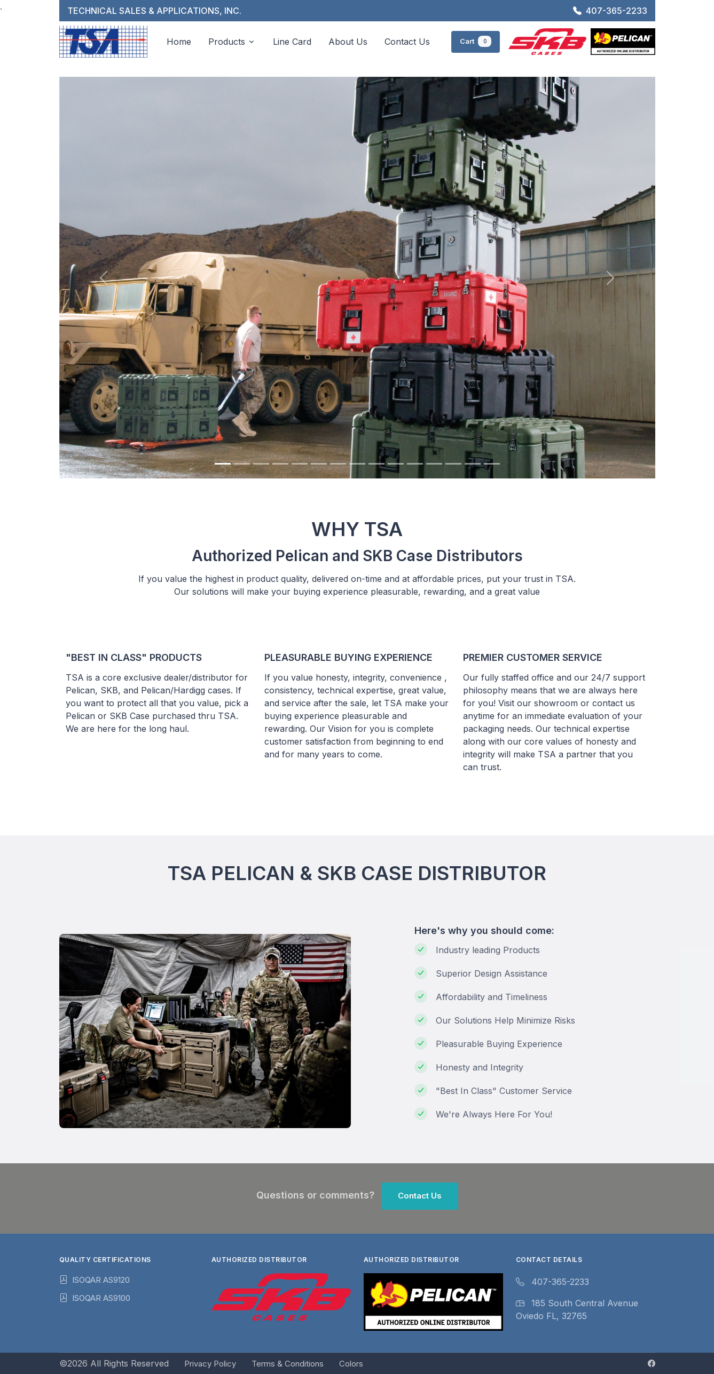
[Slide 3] (261, 464)
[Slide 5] (300, 464)
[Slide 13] (453, 464)
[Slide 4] (280, 464)
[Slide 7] (338, 464)
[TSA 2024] (103, 41)
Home (179, 41)
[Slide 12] (434, 464)
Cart (475, 40)
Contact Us (407, 41)
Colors (351, 1364)
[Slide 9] (376, 464)
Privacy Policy (210, 1364)
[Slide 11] (415, 464)
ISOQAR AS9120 (101, 1280)
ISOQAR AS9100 (101, 1298)
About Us (347, 41)
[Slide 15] (492, 464)
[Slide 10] (396, 464)
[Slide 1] (223, 464)
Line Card (292, 41)
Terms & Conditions (288, 1364)
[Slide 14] (473, 464)
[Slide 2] (242, 464)
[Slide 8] (357, 464)
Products (226, 41)
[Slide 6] (319, 464)
